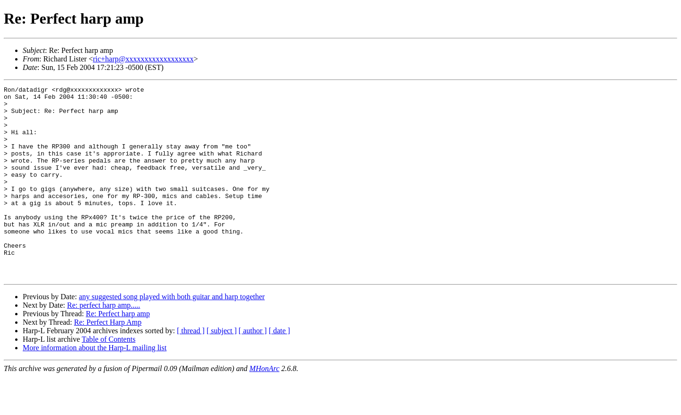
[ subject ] (222, 369)
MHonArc (264, 407)
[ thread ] (191, 369)
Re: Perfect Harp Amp (108, 360)
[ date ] (279, 369)
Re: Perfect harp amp (118, 352)
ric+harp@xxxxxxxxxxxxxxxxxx (143, 59)
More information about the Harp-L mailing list (94, 386)
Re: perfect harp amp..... (103, 343)
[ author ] (253, 369)
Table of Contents (109, 377)
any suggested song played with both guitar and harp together (172, 335)
